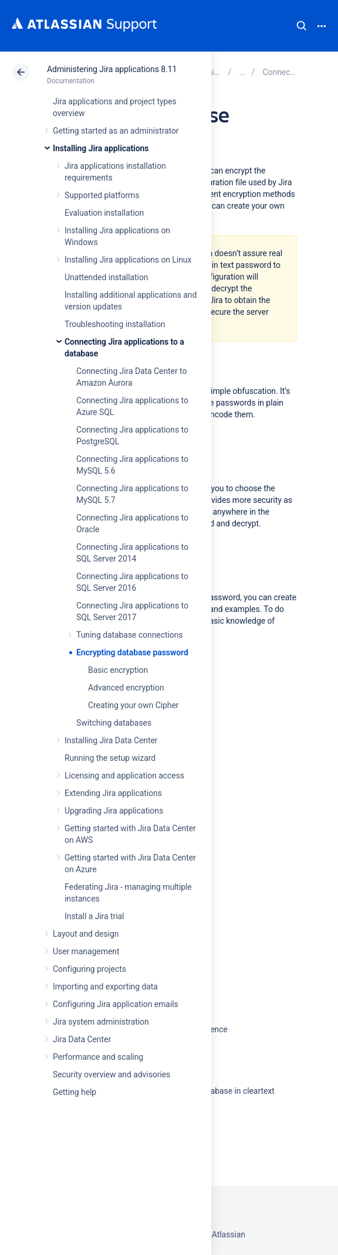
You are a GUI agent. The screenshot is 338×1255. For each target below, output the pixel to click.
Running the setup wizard (110, 758)
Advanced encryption (126, 687)
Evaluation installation (104, 212)
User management (86, 951)
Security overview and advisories (111, 1074)
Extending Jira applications (113, 793)
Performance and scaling (98, 1057)
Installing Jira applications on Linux (128, 259)
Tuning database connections (129, 635)
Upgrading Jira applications (114, 810)
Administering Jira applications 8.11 (112, 69)
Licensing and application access (124, 775)
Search (301, 25)
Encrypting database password (132, 652)
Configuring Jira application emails (115, 1004)
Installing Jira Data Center (111, 740)
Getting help (74, 1092)
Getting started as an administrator (116, 130)
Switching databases (113, 722)
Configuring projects (89, 969)
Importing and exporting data (105, 986)
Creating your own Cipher (133, 705)
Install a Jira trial (94, 916)
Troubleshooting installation (115, 324)
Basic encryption (118, 670)
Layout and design (86, 933)
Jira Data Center (82, 1039)
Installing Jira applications (100, 148)
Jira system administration (101, 1021)
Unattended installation (106, 277)
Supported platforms (102, 195)
